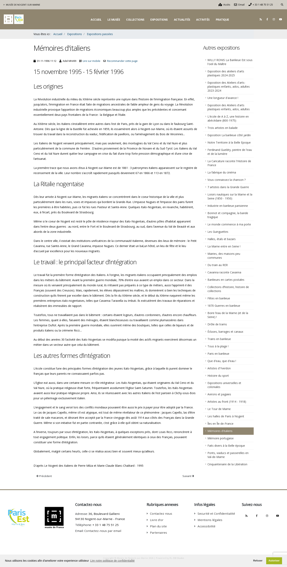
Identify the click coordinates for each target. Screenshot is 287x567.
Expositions (159, 19)
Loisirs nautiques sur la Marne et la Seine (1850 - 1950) (229, 196)
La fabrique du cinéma (221, 172)
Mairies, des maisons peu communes (223, 256)
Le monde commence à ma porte (229, 224)
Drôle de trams (217, 324)
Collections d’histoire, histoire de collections (228, 289)
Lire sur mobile (91, 61)
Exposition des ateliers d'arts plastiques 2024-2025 (225, 73)
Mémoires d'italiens (219, 431)
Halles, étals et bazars (221, 239)
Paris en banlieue (218, 353)
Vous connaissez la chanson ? (226, 180)
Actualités (182, 19)
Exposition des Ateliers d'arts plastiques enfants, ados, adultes (228, 107)
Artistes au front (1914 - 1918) (226, 401)
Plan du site (158, 526)
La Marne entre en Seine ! (223, 246)
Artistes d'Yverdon (219, 368)
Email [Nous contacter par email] (239, 4)
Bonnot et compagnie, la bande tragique (227, 215)
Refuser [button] (257, 560)
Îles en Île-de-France (220, 423)
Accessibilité (206, 526)
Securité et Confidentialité (216, 513)
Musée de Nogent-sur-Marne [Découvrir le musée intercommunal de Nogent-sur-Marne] (22, 4)
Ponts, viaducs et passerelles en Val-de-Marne (228, 455)
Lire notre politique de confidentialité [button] (112, 560)
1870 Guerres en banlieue (223, 305)
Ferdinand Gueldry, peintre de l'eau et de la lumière (229, 152)
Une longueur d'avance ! (222, 98)
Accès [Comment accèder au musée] (224, 4)
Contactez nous (161, 513)
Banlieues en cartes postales (225, 280)
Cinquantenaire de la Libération (227, 464)
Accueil (96, 19)
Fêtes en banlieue (218, 298)
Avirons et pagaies (219, 394)
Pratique (222, 19)
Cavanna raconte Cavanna (224, 272)
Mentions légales (210, 520)
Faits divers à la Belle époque (226, 445)
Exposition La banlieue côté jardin (229, 135)
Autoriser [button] (274, 560)
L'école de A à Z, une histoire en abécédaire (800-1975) (228, 118)
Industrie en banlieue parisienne (227, 206)
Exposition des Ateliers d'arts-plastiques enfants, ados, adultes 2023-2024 (228, 86)
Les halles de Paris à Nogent (225, 416)
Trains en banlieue (219, 339)
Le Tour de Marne (219, 409)
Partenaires (158, 532)
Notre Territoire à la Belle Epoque (229, 142)
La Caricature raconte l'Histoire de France (229, 163)
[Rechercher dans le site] (282, 4)
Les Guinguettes (217, 232)
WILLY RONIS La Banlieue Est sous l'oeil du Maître (229, 62)
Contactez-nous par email (102, 531)
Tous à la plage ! (217, 346)
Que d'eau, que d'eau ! (221, 361)
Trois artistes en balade (222, 128)
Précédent (44, 476)
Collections (135, 19)
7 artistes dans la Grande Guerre (228, 187)
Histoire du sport (218, 375)
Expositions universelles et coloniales (224, 385)
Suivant (188, 476)
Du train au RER (217, 265)
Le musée (114, 19)
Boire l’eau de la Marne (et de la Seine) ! (227, 315)
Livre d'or (156, 520)
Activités (203, 19)
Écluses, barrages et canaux (225, 331)
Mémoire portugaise (220, 438)
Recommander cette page (122, 61)
